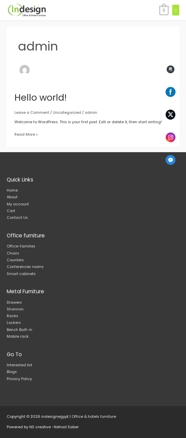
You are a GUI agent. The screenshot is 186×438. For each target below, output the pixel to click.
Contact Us (17, 217)
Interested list (19, 365)
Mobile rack (18, 336)
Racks (12, 315)
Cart (11, 210)
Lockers (14, 322)
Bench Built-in (19, 329)
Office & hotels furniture (94, 416)
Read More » (26, 134)
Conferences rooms (25, 266)
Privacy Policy (19, 378)
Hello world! (40, 97)
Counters (15, 260)
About (12, 197)
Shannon (15, 309)
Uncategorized (67, 112)
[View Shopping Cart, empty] (163, 10)
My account (18, 204)
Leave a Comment (31, 112)
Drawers (14, 302)
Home (12, 190)
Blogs (12, 371)
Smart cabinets (21, 273)
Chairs (13, 253)
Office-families (21, 246)
